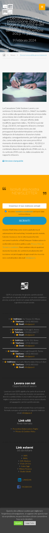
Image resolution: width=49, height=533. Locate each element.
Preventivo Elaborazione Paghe (25, 429)
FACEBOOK (24, 487)
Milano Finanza (25, 469)
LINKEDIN (24, 480)
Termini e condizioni (10, 247)
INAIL (25, 458)
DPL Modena (25, 461)
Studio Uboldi (25, 471)
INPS (25, 456)
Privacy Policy (36, 244)
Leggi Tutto (30, 523)
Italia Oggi (25, 466)
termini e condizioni (24, 211)
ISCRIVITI (24, 220)
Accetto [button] (18, 523)
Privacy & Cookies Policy (25, 431)
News (13, 55)
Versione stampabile (12, 161)
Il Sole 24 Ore (25, 463)
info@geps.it (30, 258)
